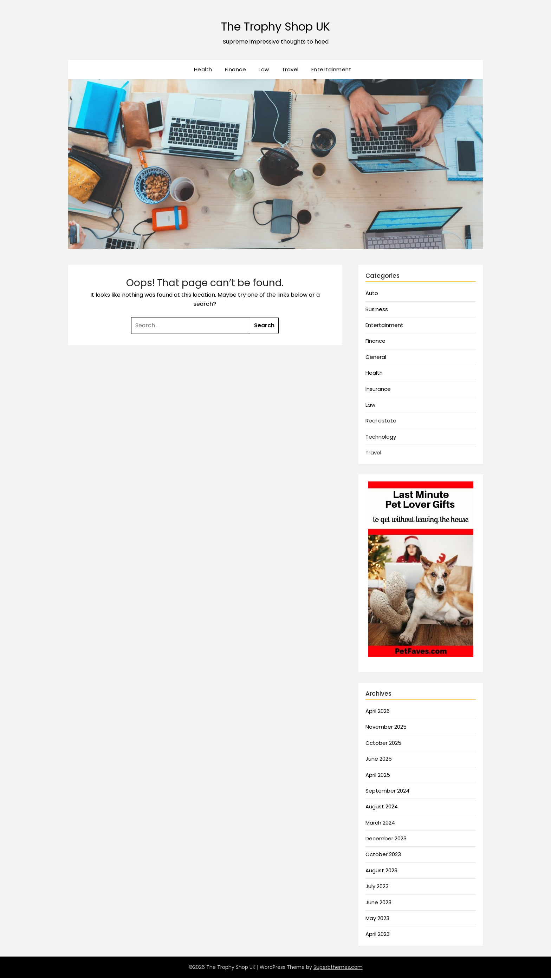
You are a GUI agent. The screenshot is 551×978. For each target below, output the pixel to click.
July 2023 (377, 886)
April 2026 (377, 711)
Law (264, 69)
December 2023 (386, 838)
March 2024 (380, 822)
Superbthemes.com (338, 967)
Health (203, 69)
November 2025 (386, 726)
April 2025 (377, 775)
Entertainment (331, 69)
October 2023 (383, 854)
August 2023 (381, 870)
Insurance (378, 389)
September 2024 (387, 790)
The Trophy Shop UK (275, 25)
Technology (380, 436)
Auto (371, 293)
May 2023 (377, 918)
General (375, 357)
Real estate (380, 420)
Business (376, 309)
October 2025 (383, 743)
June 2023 (378, 902)
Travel (290, 69)
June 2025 (378, 758)
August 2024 (381, 806)
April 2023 (377, 934)
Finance (235, 69)
